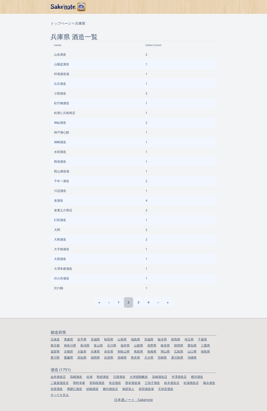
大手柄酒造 (61, 249)
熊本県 (135, 357)
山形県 (122, 339)
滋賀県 (55, 351)
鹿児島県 (177, 357)
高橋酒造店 (159, 377)
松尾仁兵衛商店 (64, 113)
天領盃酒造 (165, 389)
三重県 (205, 345)
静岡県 (178, 345)
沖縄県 (192, 357)
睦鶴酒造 (92, 389)
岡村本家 (79, 383)
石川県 (111, 345)
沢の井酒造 (61, 278)
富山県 (98, 345)
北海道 (55, 339)
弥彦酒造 (57, 389)
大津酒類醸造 (139, 377)
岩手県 (81, 339)
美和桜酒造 (97, 383)
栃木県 (162, 339)
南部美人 (128, 389)
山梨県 (138, 345)
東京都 (55, 345)
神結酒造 (60, 122)
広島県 (178, 351)
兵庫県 (95, 351)
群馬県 (175, 339)
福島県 (135, 339)
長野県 (151, 345)
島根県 (151, 351)
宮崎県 (162, 357)
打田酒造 (60, 220)
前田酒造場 (146, 389)
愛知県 (192, 345)
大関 (57, 230)
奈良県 (108, 351)
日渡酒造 (119, 377)
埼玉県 (189, 339)
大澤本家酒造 (63, 269)
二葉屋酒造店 (60, 383)
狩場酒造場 (61, 74)
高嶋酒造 (76, 377)
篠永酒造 (209, 383)
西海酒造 (60, 161)
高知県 (81, 357)
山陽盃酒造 (61, 64)
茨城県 (148, 339)
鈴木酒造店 (171, 383)
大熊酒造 (60, 239)
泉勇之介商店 (63, 210)
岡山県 (165, 351)
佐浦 (89, 377)
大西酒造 (60, 259)
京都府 (68, 351)
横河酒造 (197, 377)
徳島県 (205, 351)
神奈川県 (70, 345)
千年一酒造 (61, 181)
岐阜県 (165, 345)
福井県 (125, 345)
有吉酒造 (115, 383)
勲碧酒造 (103, 377)
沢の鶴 (58, 288)
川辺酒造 (60, 191)
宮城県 (95, 339)
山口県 (192, 351)
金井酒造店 (58, 377)
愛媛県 (68, 357)
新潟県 (84, 345)
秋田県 (108, 339)
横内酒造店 (110, 389)
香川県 (55, 357)
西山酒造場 (61, 171)
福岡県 (95, 357)
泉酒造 (58, 200)
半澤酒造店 (179, 377)
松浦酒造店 (191, 383)
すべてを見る (60, 395)
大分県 (148, 357)
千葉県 (202, 339)
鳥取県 (138, 351)
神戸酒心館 (61, 132)
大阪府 (81, 351)
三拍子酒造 (152, 383)
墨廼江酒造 (74, 389)
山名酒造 (60, 54)
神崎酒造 (60, 142)
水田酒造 (60, 152)
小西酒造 (60, 93)
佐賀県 (108, 357)
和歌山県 (124, 351)
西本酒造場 (132, 383)
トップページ (61, 23)
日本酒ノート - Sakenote (133, 399)
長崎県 (122, 357)
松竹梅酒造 (61, 103)
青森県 (68, 339)
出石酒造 (60, 84)
